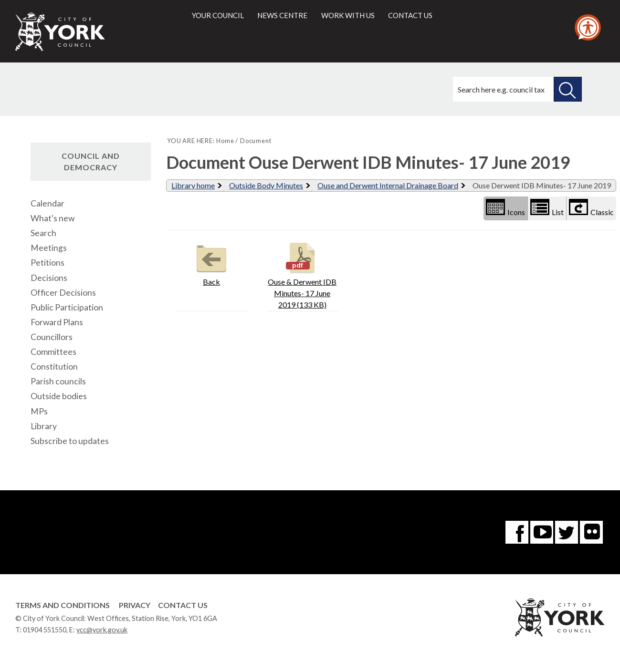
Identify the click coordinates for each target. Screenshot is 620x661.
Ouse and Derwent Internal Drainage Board (387, 185)
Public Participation (67, 307)
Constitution (54, 366)
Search (43, 233)
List (547, 208)
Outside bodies (59, 396)
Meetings (49, 248)
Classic (591, 208)
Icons (505, 208)
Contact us (410, 15)
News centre (282, 15)
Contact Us (183, 604)
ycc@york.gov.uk (101, 630)
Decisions (49, 278)
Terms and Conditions (62, 604)
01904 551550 (44, 630)
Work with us (348, 15)
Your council (218, 15)
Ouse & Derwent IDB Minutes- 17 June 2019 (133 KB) (302, 274)
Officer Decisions (63, 293)
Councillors (52, 337)
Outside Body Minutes (266, 185)
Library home (193, 185)
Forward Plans (57, 322)
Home (225, 141)
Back (211, 263)
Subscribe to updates (70, 441)
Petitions (47, 263)
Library (44, 426)
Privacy (134, 604)
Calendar (47, 203)
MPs (39, 411)
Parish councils (58, 381)
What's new (52, 218)
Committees (53, 352)
